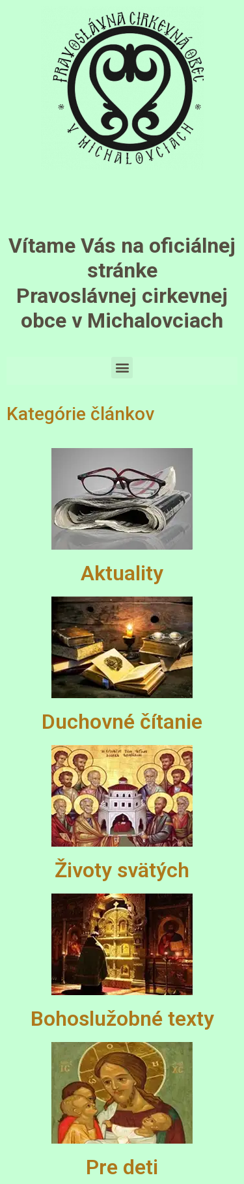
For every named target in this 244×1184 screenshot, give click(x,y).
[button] (122, 367)
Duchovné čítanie (122, 721)
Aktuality (122, 573)
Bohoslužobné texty (122, 1018)
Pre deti (122, 1167)
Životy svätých (122, 870)
